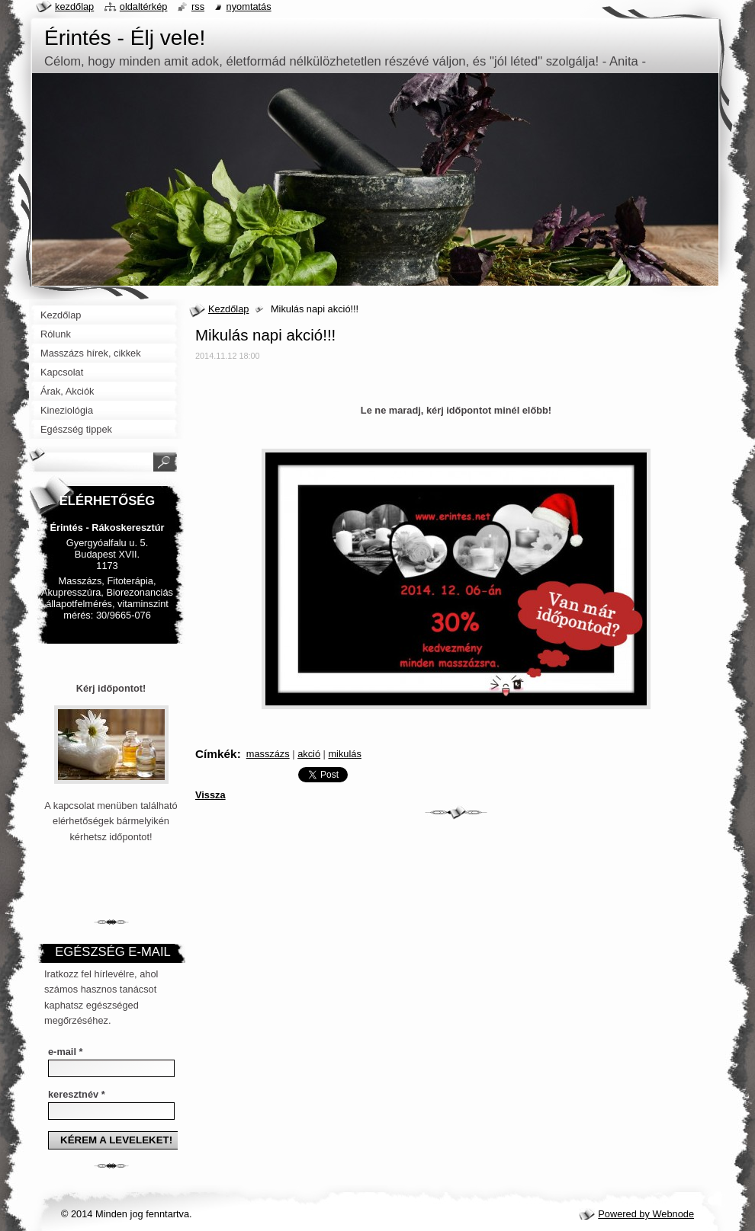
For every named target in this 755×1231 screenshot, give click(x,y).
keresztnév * (76, 1094)
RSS (197, 6)
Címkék (216, 753)
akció (308, 753)
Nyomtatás (248, 6)
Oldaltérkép (144, 6)
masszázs (268, 753)
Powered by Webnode (646, 1214)
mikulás (344, 753)
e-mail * (65, 1051)
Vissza (210, 795)
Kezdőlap (228, 309)
